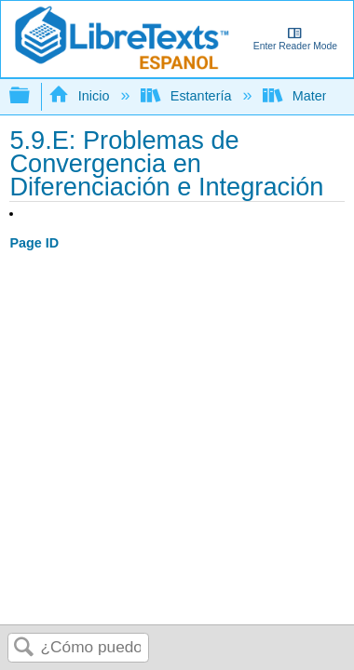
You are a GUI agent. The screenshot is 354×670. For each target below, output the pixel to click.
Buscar (24, 648)
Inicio (80, 95)
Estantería (188, 95)
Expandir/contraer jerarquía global (32, 96)
